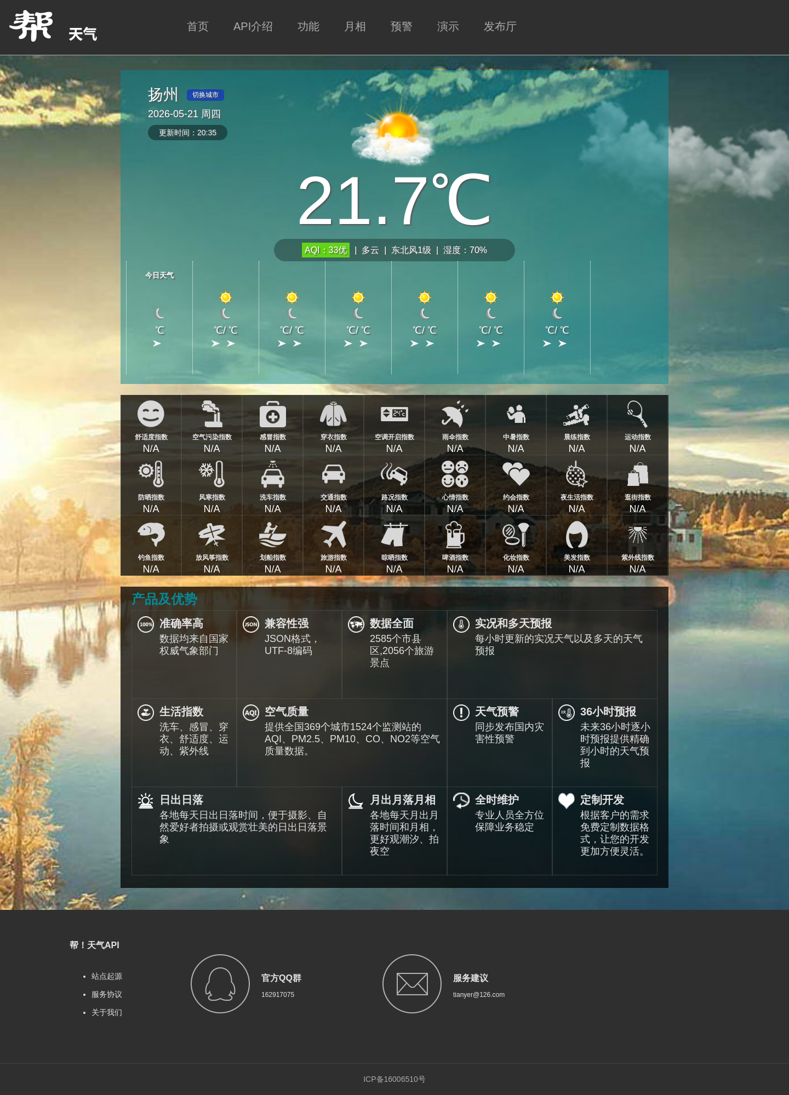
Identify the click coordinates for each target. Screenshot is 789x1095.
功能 (308, 26)
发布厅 (500, 26)
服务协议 (107, 994)
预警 (402, 26)
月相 (355, 26)
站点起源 (107, 976)
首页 (198, 26)
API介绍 (253, 26)
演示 (448, 26)
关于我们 (107, 1012)
